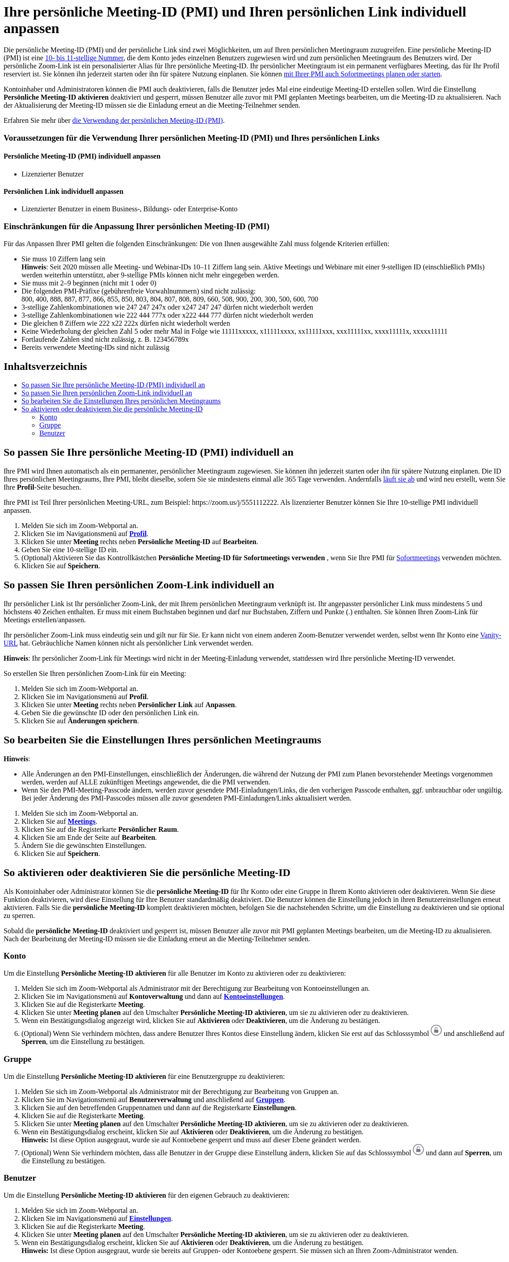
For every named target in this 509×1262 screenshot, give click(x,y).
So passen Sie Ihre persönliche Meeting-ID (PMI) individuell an (113, 385)
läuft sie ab (398, 479)
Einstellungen (150, 1218)
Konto (48, 417)
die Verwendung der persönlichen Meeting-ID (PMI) (147, 120)
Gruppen (270, 1099)
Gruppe (50, 425)
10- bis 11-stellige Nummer (84, 58)
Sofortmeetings (418, 558)
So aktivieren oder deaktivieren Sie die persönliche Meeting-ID (112, 409)
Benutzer (52, 433)
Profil (138, 533)
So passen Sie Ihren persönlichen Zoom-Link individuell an (106, 393)
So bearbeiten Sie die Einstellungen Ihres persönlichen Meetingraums (121, 401)
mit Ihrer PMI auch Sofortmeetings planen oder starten (362, 74)
